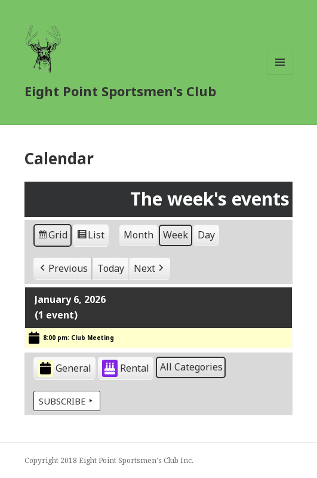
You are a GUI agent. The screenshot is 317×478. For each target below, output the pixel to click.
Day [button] (206, 234)
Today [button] (110, 267)
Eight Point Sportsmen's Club (120, 91)
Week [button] (175, 234)
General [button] (64, 368)
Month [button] (138, 234)
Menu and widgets (280, 74)
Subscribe (67, 400)
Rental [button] (125, 368)
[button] (62, 268)
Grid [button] (52, 236)
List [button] (90, 236)
